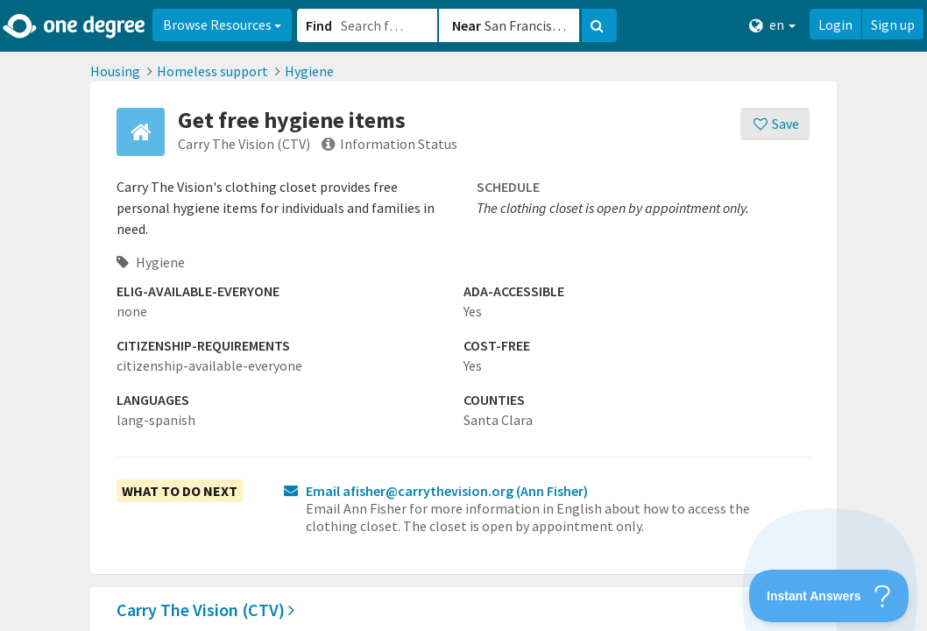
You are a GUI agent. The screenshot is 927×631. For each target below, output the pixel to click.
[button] (463, 315)
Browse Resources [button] (222, 24)
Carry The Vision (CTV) (205, 609)
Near (466, 25)
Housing (115, 71)
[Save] (775, 124)
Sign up (893, 24)
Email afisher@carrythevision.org (447, 491)
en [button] (772, 25)
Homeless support (212, 71)
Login (835, 24)
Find (319, 25)
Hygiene (309, 71)
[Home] (75, 26)
